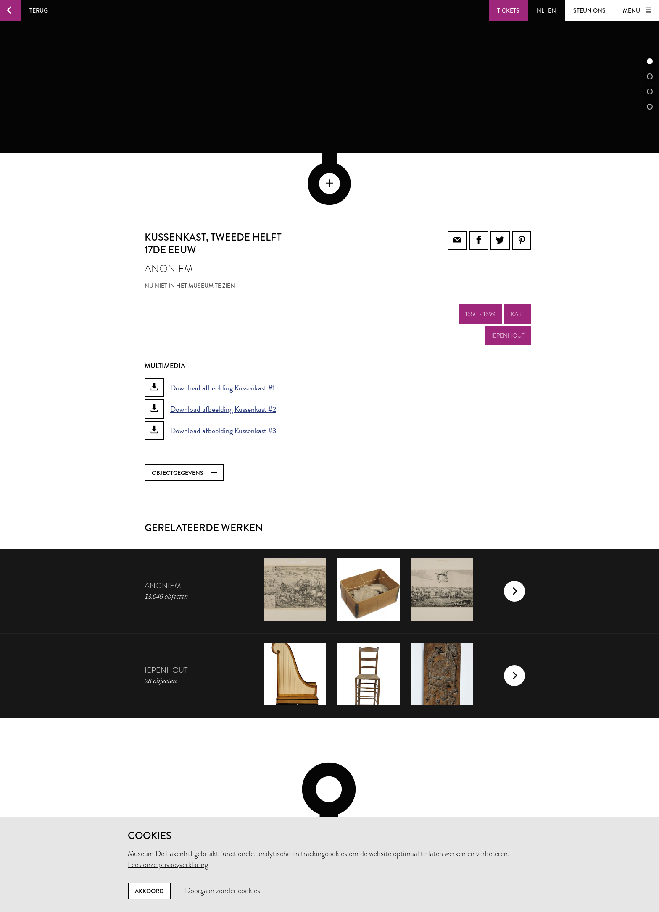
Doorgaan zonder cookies (222, 890)
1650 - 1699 (480, 257)
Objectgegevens (184, 416)
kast (518, 257)
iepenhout (508, 279)
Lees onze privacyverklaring (168, 864)
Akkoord (149, 891)
